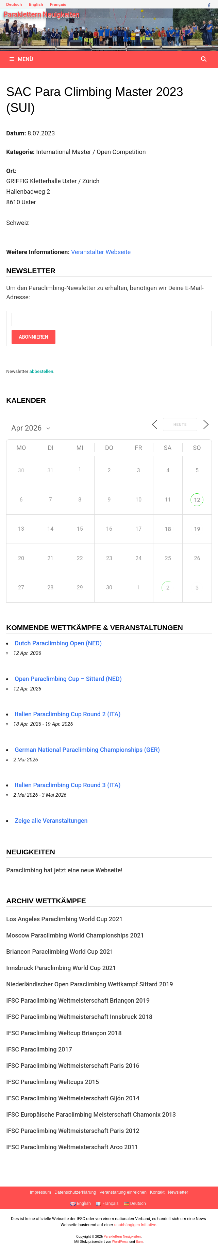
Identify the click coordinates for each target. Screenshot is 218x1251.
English (36, 4)
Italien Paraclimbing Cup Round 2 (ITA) (67, 714)
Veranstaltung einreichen (123, 1192)
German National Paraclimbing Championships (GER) (87, 749)
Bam (139, 1242)
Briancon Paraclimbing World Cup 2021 (59, 951)
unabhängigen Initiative (135, 1224)
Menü (21, 59)
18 (168, 529)
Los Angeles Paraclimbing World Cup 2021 (64, 919)
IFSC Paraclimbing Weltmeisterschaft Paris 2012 (72, 1130)
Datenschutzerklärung (75, 1192)
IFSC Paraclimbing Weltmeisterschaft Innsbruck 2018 (79, 1016)
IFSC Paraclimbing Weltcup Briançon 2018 (63, 1033)
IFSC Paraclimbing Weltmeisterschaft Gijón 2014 (72, 1098)
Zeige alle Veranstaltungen (51, 820)
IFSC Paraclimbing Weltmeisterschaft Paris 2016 (72, 1065)
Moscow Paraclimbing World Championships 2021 (75, 935)
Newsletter (178, 1192)
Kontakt (157, 1192)
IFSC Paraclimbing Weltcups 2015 (52, 1081)
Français (58, 4)
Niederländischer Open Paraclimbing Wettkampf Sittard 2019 (89, 984)
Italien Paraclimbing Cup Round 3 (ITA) (67, 785)
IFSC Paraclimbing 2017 (39, 1049)
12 (197, 500)
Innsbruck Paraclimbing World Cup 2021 (61, 967)
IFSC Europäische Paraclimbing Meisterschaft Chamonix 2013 (91, 1114)
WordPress (120, 1242)
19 (197, 529)
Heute (180, 424)
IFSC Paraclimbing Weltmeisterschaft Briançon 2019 (78, 1000)
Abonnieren (33, 337)
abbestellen (41, 371)
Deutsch (14, 4)
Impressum (40, 1192)
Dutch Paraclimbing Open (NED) (58, 643)
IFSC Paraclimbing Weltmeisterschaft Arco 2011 (72, 1147)
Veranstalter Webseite (101, 251)
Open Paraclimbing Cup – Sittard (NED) (68, 678)
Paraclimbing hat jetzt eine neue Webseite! (64, 870)
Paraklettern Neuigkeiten (41, 14)
